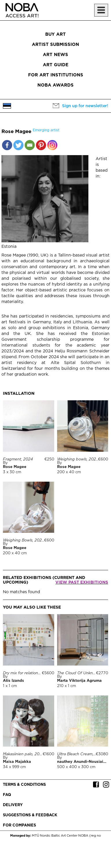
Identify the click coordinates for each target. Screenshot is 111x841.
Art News (55, 55)
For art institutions (55, 75)
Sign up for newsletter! (85, 106)
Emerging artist (46, 130)
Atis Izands (13, 680)
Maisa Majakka (17, 761)
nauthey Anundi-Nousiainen (83, 761)
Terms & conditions (24, 784)
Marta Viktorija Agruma (79, 680)
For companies (19, 825)
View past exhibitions (81, 582)
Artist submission (55, 44)
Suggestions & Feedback (30, 815)
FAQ (7, 795)
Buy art (55, 34)
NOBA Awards (55, 85)
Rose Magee (14, 467)
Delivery (13, 805)
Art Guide (55, 65)
